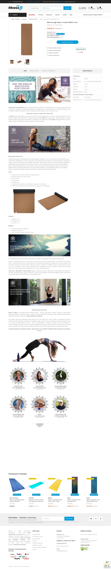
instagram (101, 519)
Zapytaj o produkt (48, 71)
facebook (96, 519)
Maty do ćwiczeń (33, 19)
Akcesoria (24, 19)
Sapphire (31, 498)
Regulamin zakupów (37, 545)
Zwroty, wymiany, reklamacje (39, 547)
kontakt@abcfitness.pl (62, 550)
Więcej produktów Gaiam (55, 50)
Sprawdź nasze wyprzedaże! (33, 1)
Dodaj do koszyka (67, 42)
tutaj (42, 522)
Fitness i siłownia (15, 19)
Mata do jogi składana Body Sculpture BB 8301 (17, 500)
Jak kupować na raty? (38, 536)
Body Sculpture (14, 498)
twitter (91, 519)
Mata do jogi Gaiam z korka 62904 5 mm (49, 19)
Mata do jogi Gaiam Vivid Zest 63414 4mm (73, 500)
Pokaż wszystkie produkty (55, 47)
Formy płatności (36, 534)
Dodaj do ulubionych (54, 52)
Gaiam (54, 32)
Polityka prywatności (38, 543)
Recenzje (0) (34, 71)
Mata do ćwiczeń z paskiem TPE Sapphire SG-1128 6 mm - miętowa (36, 501)
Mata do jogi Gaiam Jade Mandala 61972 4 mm (93, 500)
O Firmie (35, 540)
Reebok (50, 498)
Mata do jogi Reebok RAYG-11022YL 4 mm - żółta (55, 500)
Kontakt (34, 549)
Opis (25, 71)
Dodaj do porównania (54, 55)
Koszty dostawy (36, 538)
